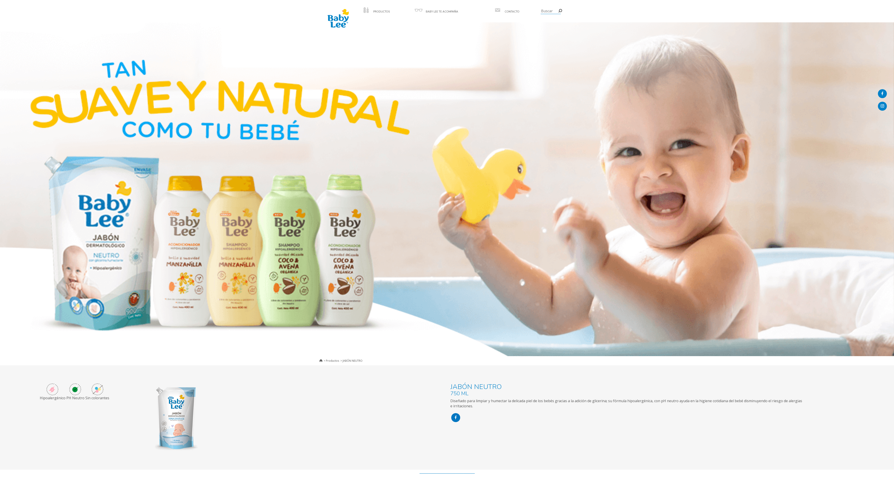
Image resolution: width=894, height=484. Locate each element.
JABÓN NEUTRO (353, 361)
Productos (332, 361)
